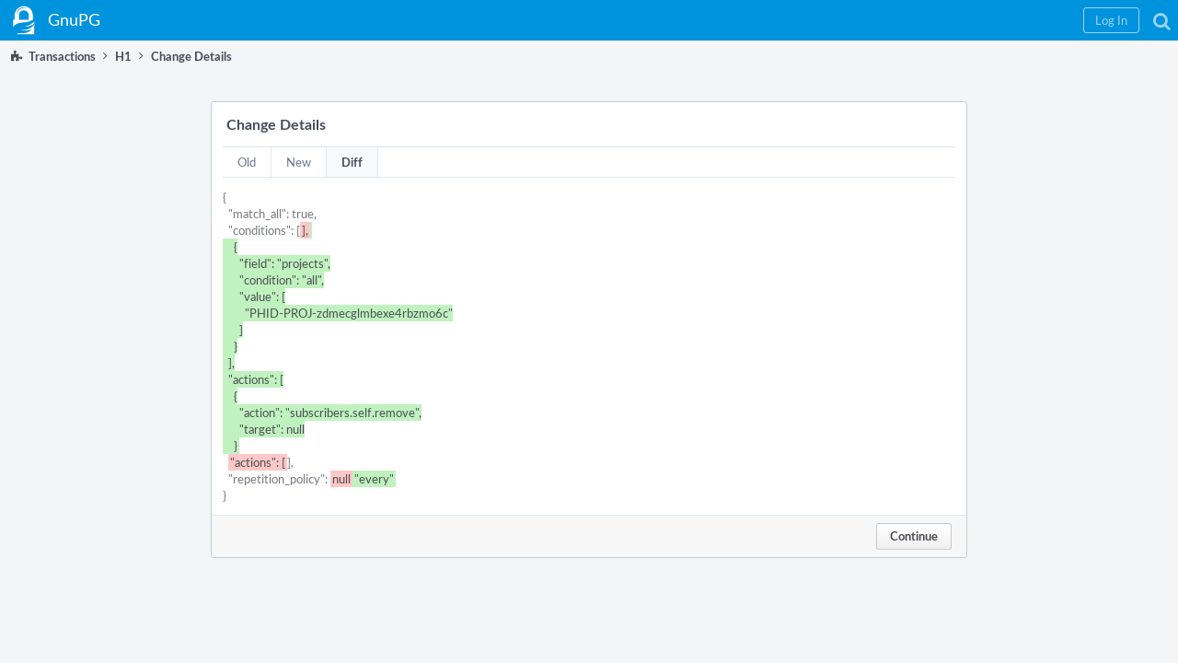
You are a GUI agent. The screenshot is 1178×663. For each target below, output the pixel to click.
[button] (866, 20)
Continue (914, 536)
